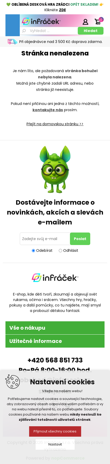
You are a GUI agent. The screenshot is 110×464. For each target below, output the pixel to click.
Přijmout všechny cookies (55, 431)
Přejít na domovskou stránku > (54, 124)
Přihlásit (85, 21)
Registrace (72, 21)
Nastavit (55, 444)
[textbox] (48, 31)
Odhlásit (70, 250)
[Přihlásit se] (46, 239)
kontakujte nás (48, 109)
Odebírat (44, 250)
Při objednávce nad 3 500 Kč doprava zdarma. (60, 41)
